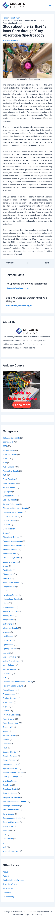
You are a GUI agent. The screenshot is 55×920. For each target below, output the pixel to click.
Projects (6, 706)
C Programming (9, 496)
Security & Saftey (9, 752)
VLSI (5, 847)
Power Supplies (9, 694)
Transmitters (8, 826)
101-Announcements (11, 438)
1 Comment (10, 288)
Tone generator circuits (12, 818)
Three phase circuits (11, 810)
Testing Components (11, 806)
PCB (4, 677)
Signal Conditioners (11, 764)
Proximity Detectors (11, 715)
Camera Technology (11, 504)
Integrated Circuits (10, 628)
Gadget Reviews (9, 587)
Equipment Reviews (11, 562)
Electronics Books (10, 549)
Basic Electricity (9, 479)
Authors (6, 876)
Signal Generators (10, 768)
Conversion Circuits (11, 516)
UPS (4, 834)
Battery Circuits (9, 487)
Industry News (8, 615)
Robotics (6, 744)
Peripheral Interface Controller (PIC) (17, 682)
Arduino (6, 458)
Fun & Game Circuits (11, 582)
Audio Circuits (8, 467)
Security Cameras (10, 756)
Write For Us (8, 888)
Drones (6, 533)
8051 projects (8, 450)
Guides (5, 591)
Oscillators (7, 673)
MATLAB (6, 653)
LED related (7, 640)
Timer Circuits (8, 814)
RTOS (5, 748)
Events (5, 566)
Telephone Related (10, 789)
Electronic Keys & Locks (12, 545)
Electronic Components (12, 541)
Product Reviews (9, 698)
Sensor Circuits (9, 760)
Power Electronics (10, 690)
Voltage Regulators (10, 851)
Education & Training (11, 537)
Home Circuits (8, 607)
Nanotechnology (9, 669)
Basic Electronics (10, 483)
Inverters (6, 632)
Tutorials (6, 830)
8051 (5, 446)
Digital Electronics (10, 529)
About (5, 872)
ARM (5, 463)
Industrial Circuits (10, 611)
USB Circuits (8, 839)
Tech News (19, 288)
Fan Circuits (7, 570)
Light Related (8, 644)
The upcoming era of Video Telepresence (26, 283)
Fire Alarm (7, 578)
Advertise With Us (10, 884)
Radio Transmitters (10, 723)
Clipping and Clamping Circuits (15, 508)
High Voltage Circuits (11, 599)
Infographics (8, 620)
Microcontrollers (11, 306)
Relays (5, 731)
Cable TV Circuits (10, 500)
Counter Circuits (9, 521)
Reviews (6, 740)
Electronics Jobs (9, 554)
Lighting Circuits (9, 649)
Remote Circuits (9, 735)
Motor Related (8, 665)
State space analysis (11, 777)
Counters (6, 525)
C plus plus (7, 492)
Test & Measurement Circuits (14, 801)
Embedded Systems (11, 558)
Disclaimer (7, 892)
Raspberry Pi (8, 727)
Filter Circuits (8, 574)
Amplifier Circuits (10, 454)
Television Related (10, 793)
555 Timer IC (8, 442)
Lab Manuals (8, 636)
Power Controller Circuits (13, 686)
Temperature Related (11, 797)
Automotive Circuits (11, 471)
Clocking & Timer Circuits (13, 512)
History (6, 603)
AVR (4, 475)
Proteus (6, 711)
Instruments (8, 624)
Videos (5, 843)
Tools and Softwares (11, 822)
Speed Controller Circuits (13, 773)
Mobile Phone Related (12, 661)
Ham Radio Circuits (10, 595)
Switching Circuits (10, 781)
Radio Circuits (8, 719)
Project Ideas (8, 702)
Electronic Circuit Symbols (13, 880)
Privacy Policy (8, 897)
